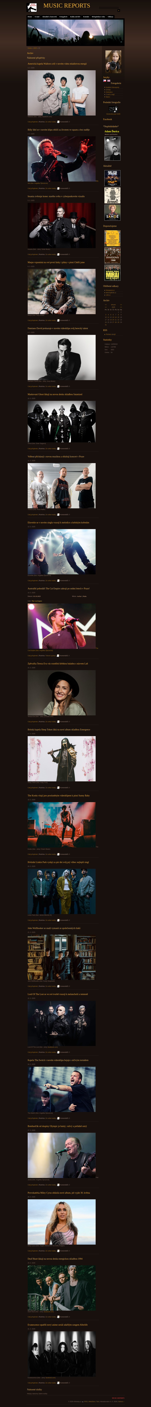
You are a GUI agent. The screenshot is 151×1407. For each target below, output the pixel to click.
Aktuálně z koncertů (49, 17)
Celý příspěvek (33, 122)
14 (116, 317)
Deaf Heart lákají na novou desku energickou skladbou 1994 (55, 1259)
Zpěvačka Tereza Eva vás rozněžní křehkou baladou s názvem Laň (58, 663)
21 (116, 320)
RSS (86, 1401)
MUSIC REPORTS (66, 5)
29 (118, 322)
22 (118, 320)
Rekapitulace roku (98, 17)
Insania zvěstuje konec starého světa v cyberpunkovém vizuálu (56, 196)
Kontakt (86, 17)
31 (106, 325)
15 (118, 317)
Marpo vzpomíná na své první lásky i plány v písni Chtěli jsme (56, 262)
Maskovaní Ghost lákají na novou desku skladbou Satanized (55, 394)
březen (113, 305)
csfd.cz (108, 295)
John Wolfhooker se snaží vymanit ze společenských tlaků (54, 928)
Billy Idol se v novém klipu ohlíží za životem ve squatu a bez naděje (59, 129)
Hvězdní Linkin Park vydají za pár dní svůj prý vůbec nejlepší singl (58, 862)
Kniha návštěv (75, 17)
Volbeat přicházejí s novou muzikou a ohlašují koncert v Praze (56, 456)
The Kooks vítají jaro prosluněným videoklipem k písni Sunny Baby (59, 795)
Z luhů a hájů (110, 94)
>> (121, 305)
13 (113, 317)
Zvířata (108, 90)
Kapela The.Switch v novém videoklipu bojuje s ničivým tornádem (58, 1060)
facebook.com (52, 1047)
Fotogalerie (63, 17)
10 (106, 317)
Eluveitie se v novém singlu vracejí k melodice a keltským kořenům (58, 522)
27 (113, 322)
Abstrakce (109, 92)
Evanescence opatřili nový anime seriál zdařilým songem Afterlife (58, 1325)
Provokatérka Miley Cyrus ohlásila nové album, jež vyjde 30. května (59, 1193)
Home (30, 17)
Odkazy (110, 17)
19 (111, 320)
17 (106, 320)
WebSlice (92, 1401)
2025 (113, 307)
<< (106, 305)
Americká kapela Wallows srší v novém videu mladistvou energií (57, 63)
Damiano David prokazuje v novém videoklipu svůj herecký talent (58, 328)
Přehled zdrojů (111, 334)
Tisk (97, 1401)
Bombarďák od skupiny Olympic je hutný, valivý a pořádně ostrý (57, 1126)
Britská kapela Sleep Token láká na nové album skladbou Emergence (59, 729)
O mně (37, 17)
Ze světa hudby (50, 122)
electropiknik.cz (111, 293)
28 (116, 322)
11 (108, 317)
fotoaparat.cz (110, 290)
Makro (108, 97)
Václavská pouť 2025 (113, 114)
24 (106, 322)
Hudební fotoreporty (112, 87)
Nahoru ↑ (121, 1401)
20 (113, 320)
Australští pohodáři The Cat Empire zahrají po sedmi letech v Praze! (59, 588)
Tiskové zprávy (50, 656)
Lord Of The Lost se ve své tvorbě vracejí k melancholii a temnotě (58, 994)
